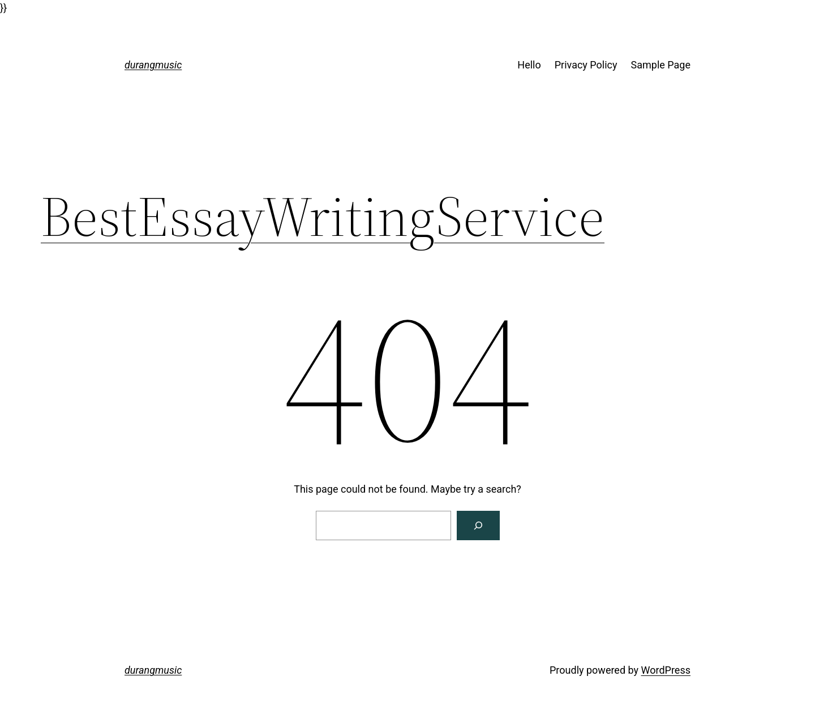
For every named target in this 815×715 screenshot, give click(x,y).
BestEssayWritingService (322, 216)
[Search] (478, 525)
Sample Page (660, 65)
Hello (529, 65)
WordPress (665, 670)
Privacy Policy (586, 65)
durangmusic (153, 65)
